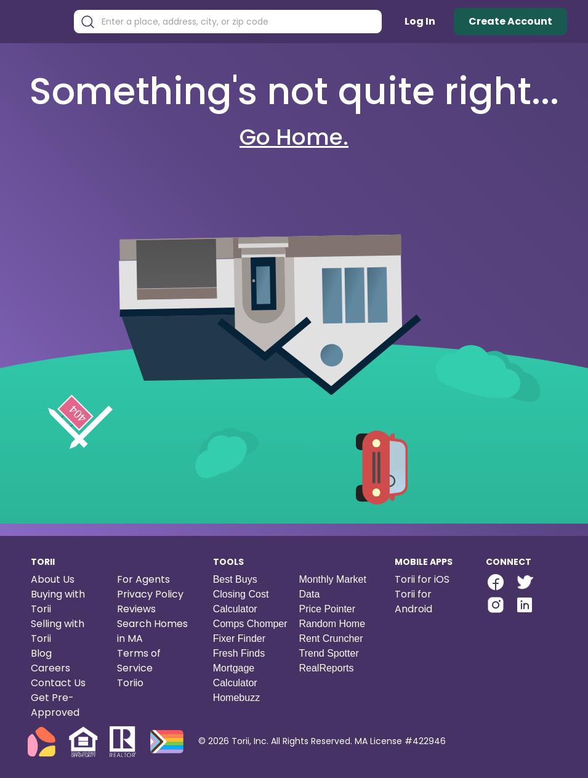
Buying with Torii (58, 601)
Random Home (332, 623)
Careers (50, 668)
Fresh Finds (239, 653)
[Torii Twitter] (524, 583)
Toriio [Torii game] (130, 683)
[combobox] (237, 22)
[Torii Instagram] (495, 606)
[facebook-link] (495, 582)
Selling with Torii (57, 631)
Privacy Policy (150, 594)
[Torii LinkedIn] (524, 606)
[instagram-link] (495, 605)
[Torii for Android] (430, 602)
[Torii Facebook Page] (495, 583)
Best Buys (235, 579)
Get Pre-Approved (55, 705)
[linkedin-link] (524, 605)
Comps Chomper (250, 623)
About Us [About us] (53, 579)
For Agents (143, 579)
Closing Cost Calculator (241, 601)
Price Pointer (327, 609)
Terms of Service (139, 660)
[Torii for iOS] (430, 579)
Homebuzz (236, 697)
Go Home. (294, 137)
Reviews (136, 609)
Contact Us (58, 683)
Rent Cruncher (331, 638)
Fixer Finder (239, 638)
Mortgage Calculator (235, 675)
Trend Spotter (328, 653)
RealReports (326, 668)
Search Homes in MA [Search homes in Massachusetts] (152, 631)
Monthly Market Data (332, 586)
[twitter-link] (524, 582)
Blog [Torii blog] (41, 653)
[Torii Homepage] (41, 22)
